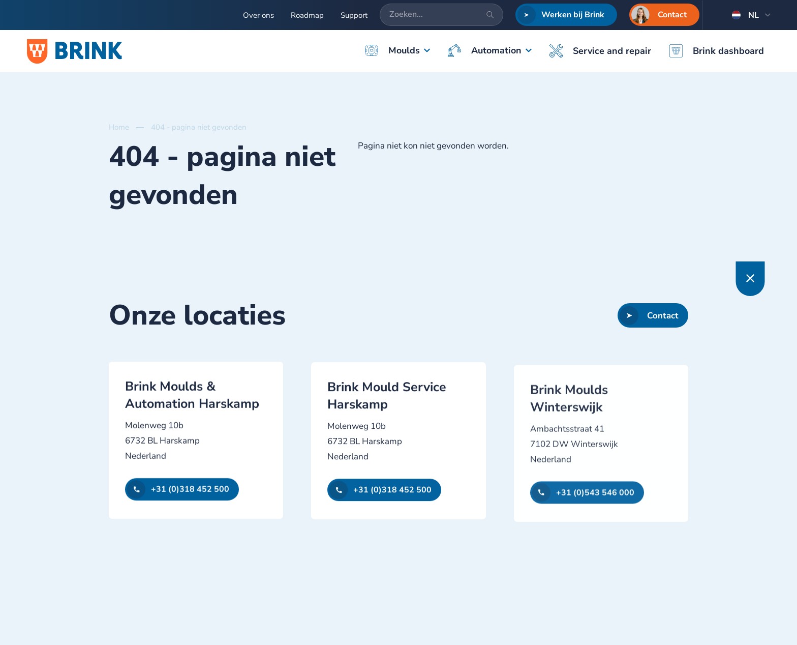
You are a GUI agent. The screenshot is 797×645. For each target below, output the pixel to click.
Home (119, 127)
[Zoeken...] (441, 15)
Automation (485, 50)
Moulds (392, 50)
